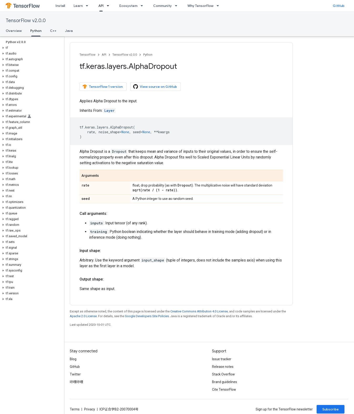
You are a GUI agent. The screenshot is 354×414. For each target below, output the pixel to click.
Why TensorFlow (200, 6)
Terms (75, 409)
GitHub (338, 6)
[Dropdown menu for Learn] (88, 5)
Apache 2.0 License (83, 316)
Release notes (222, 367)
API (104, 54)
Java (69, 31)
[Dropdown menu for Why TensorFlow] (219, 5)
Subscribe (330, 409)
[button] (31, 48)
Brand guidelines (224, 382)
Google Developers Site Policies (147, 316)
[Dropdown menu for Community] (177, 5)
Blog (73, 359)
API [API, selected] (101, 6)
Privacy (89, 409)
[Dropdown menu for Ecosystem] (143, 5)
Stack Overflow (223, 374)
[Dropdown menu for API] (109, 5)
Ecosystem (128, 6)
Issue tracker (221, 359)
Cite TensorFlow (224, 389)
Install (60, 6)
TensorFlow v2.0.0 (26, 21)
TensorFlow (88, 54)
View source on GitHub (155, 86)
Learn (78, 6)
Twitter (75, 374)
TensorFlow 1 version (102, 86)
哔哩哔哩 (76, 382)
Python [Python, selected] (35, 31)
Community (162, 6)
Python (147, 54)
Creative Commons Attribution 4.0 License (199, 311)
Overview (14, 31)
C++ (53, 31)
